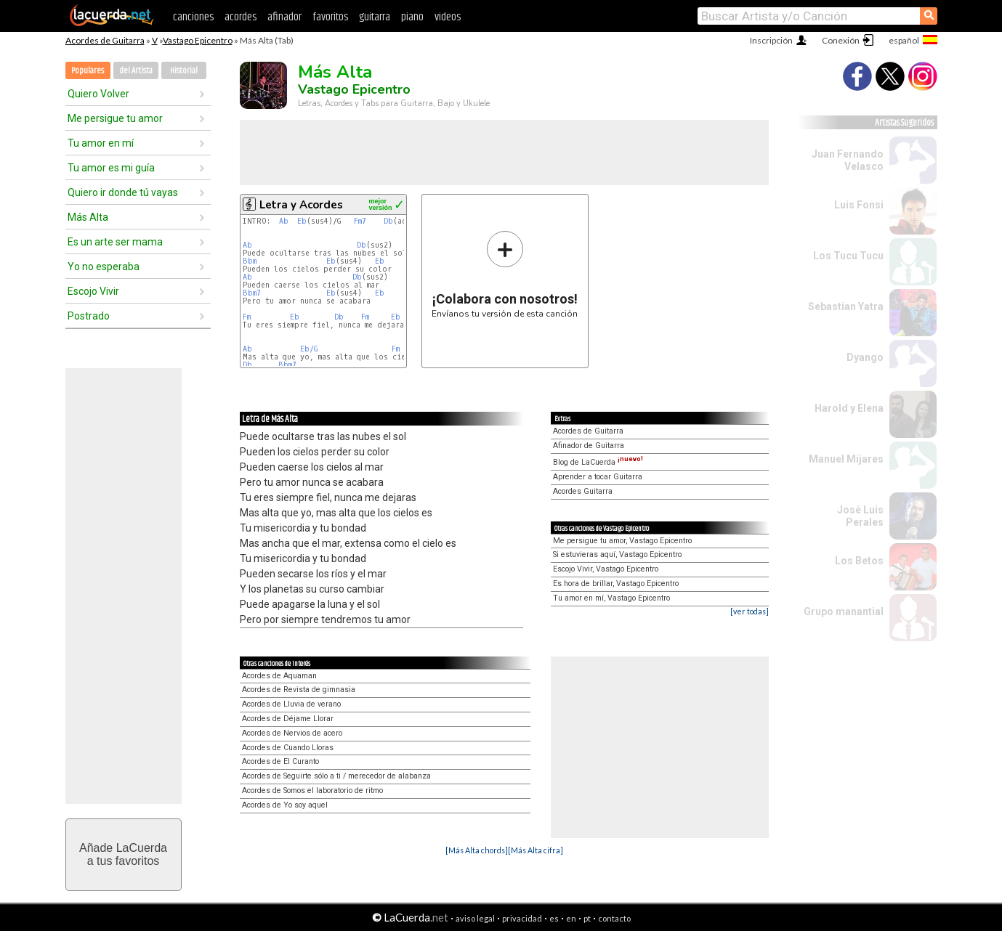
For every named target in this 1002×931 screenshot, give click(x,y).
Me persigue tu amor (115, 118)
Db (388, 221)
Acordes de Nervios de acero (292, 733)
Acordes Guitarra (583, 491)
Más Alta (88, 217)
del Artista (136, 71)
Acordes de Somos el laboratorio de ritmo (312, 790)
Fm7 (360, 221)
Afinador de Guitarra (588, 445)
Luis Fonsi (859, 205)
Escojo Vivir (93, 291)
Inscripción (771, 40)
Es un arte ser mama (115, 242)
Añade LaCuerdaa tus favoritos (123, 854)
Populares (87, 71)
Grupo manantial (844, 611)
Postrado (89, 316)
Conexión (841, 40)
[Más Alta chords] (476, 850)
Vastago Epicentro (198, 40)
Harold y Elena (849, 408)
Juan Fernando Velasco (848, 160)
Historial (184, 71)
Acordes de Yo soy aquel (285, 805)
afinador (284, 17)
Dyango (865, 357)
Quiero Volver (98, 93)
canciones (193, 17)
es (554, 918)
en (571, 918)
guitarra (374, 17)
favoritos (330, 17)
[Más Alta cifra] (535, 850)
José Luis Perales (860, 516)
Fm (247, 317)
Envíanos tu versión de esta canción (505, 274)
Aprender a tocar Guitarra (597, 476)
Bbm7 (252, 293)
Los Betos (859, 560)
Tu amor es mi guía (111, 168)
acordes (240, 17)
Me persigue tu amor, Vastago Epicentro (622, 540)
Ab (283, 221)
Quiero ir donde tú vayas (123, 192)
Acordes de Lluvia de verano (291, 704)
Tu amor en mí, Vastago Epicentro (611, 598)
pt (587, 918)
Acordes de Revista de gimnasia (298, 689)
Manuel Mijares (846, 459)
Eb (302, 221)
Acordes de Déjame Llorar (288, 718)
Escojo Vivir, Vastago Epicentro (605, 569)
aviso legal (475, 918)
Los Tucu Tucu (848, 255)
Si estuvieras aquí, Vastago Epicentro (617, 554)
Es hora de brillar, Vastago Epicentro (616, 583)
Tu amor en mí (101, 143)
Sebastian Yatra (846, 306)
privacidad (522, 918)
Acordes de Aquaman (279, 675)
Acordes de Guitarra (105, 40)
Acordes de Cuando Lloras (288, 747)
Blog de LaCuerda (598, 462)
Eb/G (309, 349)
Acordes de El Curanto (280, 761)
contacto (614, 918)
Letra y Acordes (301, 205)
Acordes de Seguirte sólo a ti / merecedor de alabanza (336, 776)
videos (448, 17)
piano (412, 17)
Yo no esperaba (104, 266)
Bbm (249, 261)
